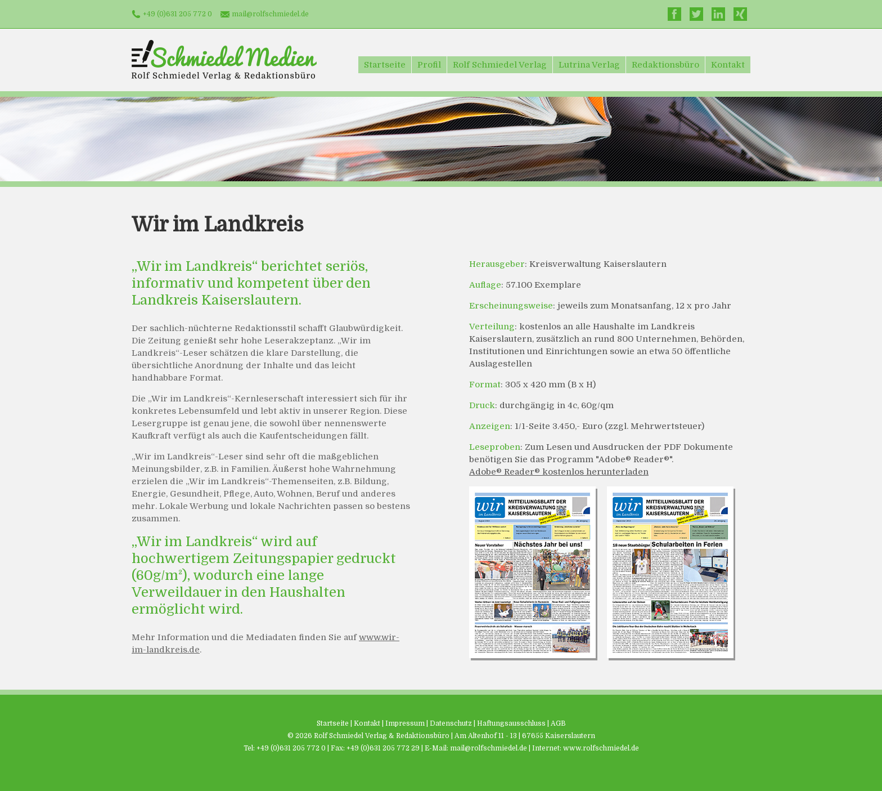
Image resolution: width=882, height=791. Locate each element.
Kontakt (728, 65)
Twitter (696, 14)
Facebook (674, 14)
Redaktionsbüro (665, 65)
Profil (429, 65)
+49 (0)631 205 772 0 (177, 14)
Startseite (385, 65)
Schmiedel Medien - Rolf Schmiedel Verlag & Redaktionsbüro (224, 60)
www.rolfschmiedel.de (601, 748)
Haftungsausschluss (511, 723)
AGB (558, 723)
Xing (740, 14)
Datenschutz (451, 723)
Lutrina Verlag (589, 65)
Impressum (405, 723)
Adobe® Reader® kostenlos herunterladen (559, 472)
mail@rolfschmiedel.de (270, 14)
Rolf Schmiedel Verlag (500, 65)
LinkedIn (718, 14)
